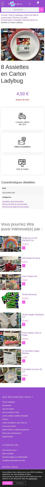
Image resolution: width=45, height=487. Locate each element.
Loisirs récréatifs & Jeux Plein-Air (14, 423)
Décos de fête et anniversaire (14, 204)
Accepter (7, 483)
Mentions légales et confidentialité (14, 457)
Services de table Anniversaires (15, 207)
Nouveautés (6, 405)
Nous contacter (8, 454)
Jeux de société (8, 409)
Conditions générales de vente (13, 460)
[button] (2, 4)
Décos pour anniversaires (11, 433)
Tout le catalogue (16, 15)
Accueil (4, 15)
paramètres (33, 479)
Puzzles (5, 419)
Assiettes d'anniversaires (24, 20)
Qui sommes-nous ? (9, 450)
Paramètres (20, 483)
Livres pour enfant (9, 426)
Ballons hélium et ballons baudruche (15, 430)
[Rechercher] (41, 9)
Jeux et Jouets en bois (10, 412)
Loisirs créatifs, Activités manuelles (15, 416)
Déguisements (7, 437)
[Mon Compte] (30, 4)
